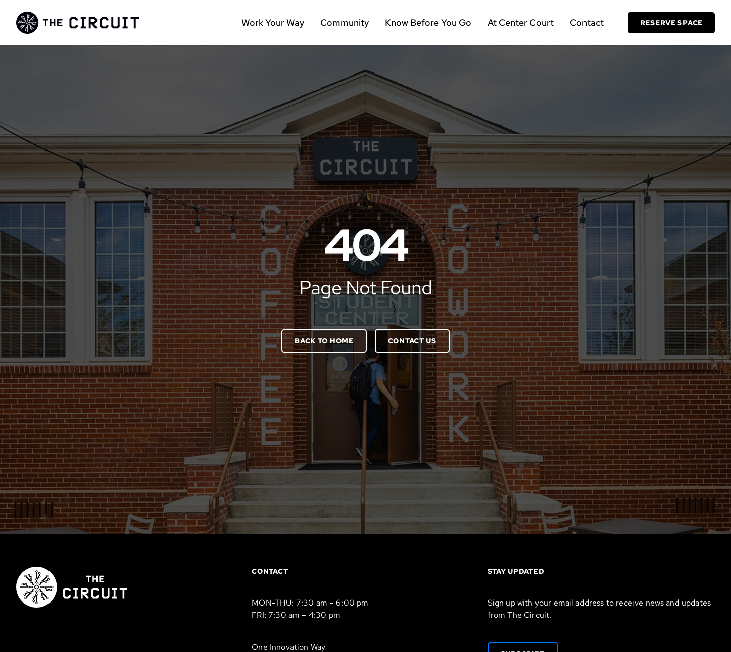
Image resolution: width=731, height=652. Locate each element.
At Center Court (521, 22)
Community (344, 22)
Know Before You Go (428, 22)
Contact (587, 22)
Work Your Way (272, 22)
